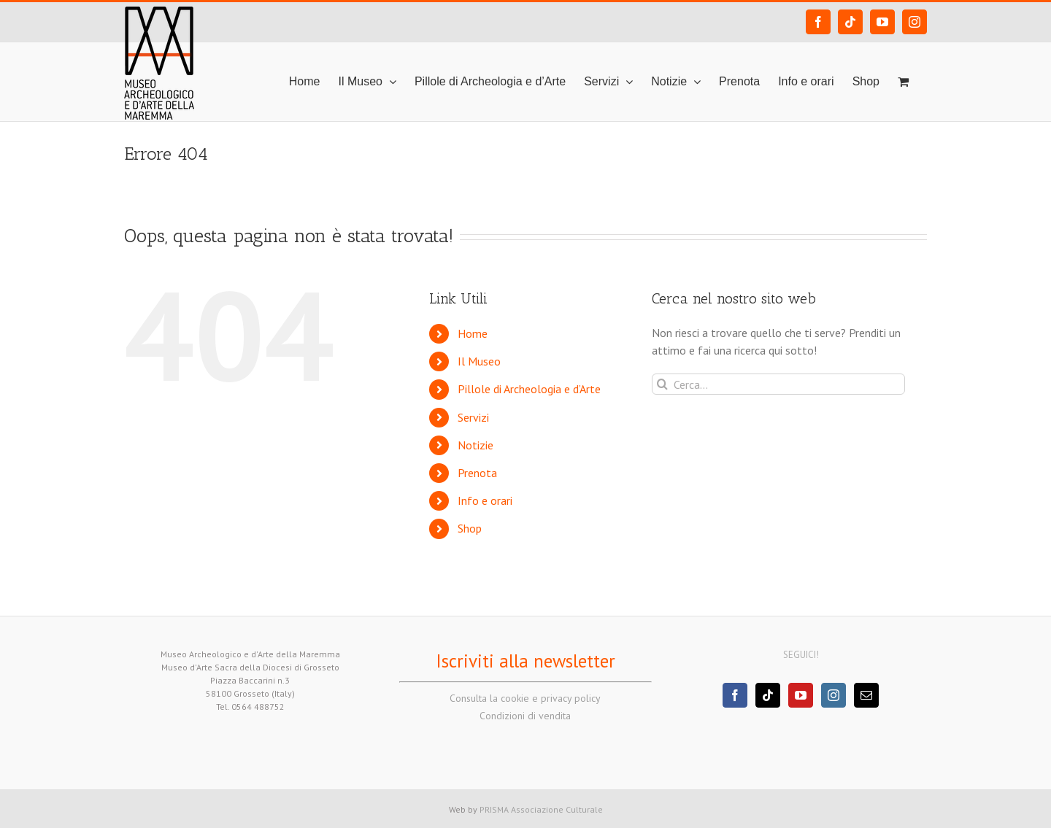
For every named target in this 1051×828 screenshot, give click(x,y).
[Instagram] (833, 695)
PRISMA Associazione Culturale (541, 809)
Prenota (477, 472)
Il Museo (479, 361)
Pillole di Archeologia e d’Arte (529, 389)
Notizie (475, 445)
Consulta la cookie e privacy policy (525, 698)
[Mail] (866, 695)
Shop (470, 528)
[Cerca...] (778, 384)
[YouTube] (800, 695)
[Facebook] (735, 695)
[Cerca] (662, 384)
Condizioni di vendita (525, 715)
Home (473, 333)
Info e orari (485, 500)
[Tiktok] (767, 695)
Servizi (473, 417)
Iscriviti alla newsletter (525, 661)
